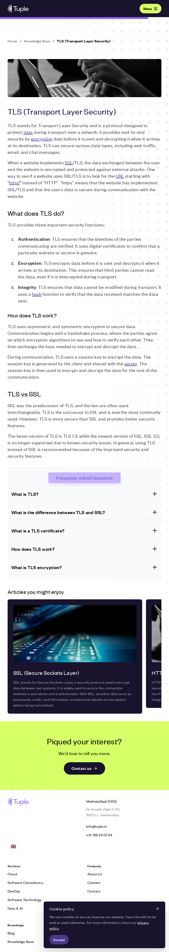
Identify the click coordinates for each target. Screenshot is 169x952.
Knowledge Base (37, 40)
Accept (59, 939)
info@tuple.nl (96, 826)
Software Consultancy (25, 882)
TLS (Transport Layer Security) (83, 40)
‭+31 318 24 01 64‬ (99, 834)
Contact (94, 890)
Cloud (12, 873)
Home (12, 40)
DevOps (14, 890)
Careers (93, 882)
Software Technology (25, 899)
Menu (150, 8)
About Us (94, 873)
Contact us (84, 768)
